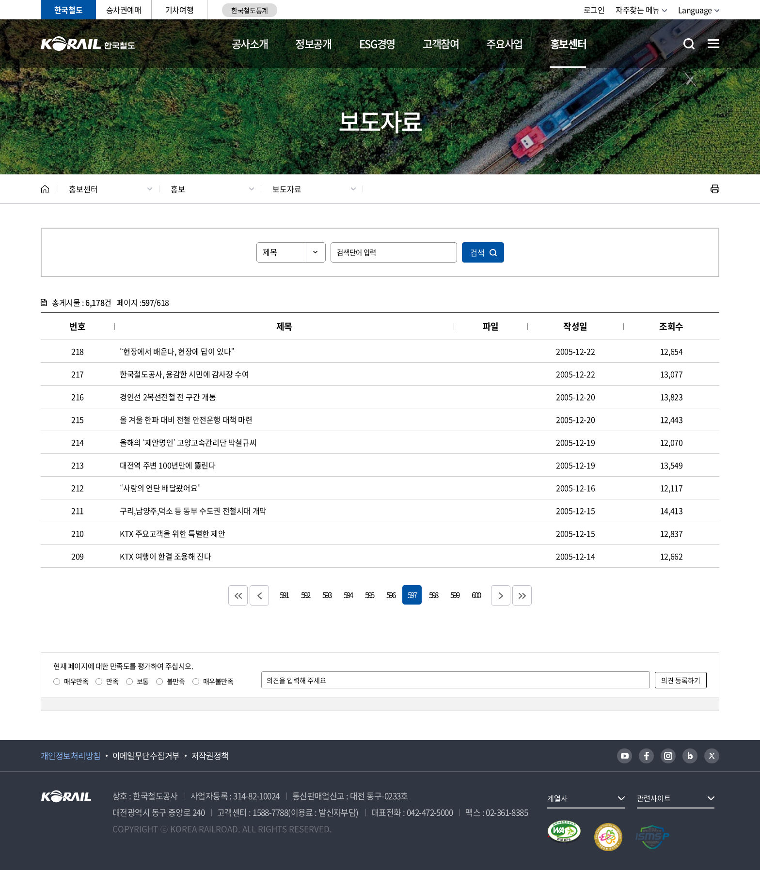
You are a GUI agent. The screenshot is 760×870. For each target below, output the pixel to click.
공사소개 (250, 43)
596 (390, 594)
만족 (112, 681)
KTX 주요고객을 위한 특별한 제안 (172, 533)
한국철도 (68, 10)
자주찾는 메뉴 (638, 10)
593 (326, 594)
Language (695, 10)
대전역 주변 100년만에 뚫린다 (167, 465)
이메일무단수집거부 (146, 755)
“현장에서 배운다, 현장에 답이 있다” (177, 351)
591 (284, 594)
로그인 (594, 10)
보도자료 (286, 189)
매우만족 (76, 681)
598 (433, 594)
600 (476, 594)
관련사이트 (654, 798)
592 (305, 594)
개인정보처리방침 (71, 755)
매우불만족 (218, 681)
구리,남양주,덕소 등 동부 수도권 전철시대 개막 (193, 510)
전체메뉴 (713, 43)
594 (348, 594)
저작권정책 (210, 755)
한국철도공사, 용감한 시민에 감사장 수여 (184, 374)
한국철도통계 (249, 10)
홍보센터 (568, 43)
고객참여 (441, 43)
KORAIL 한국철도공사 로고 (88, 43)
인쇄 (715, 188)
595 (369, 594)
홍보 (178, 189)
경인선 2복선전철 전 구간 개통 (168, 397)
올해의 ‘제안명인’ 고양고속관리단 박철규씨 (188, 442)
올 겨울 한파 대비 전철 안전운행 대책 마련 (186, 419)
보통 (143, 681)
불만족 (176, 681)
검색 (477, 252)
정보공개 (313, 43)
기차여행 (179, 10)
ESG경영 (377, 43)
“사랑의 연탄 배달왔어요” (160, 488)
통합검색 (689, 43)
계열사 (557, 798)
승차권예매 (124, 10)
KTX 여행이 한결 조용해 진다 (165, 556)
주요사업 (504, 43)
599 (454, 594)
